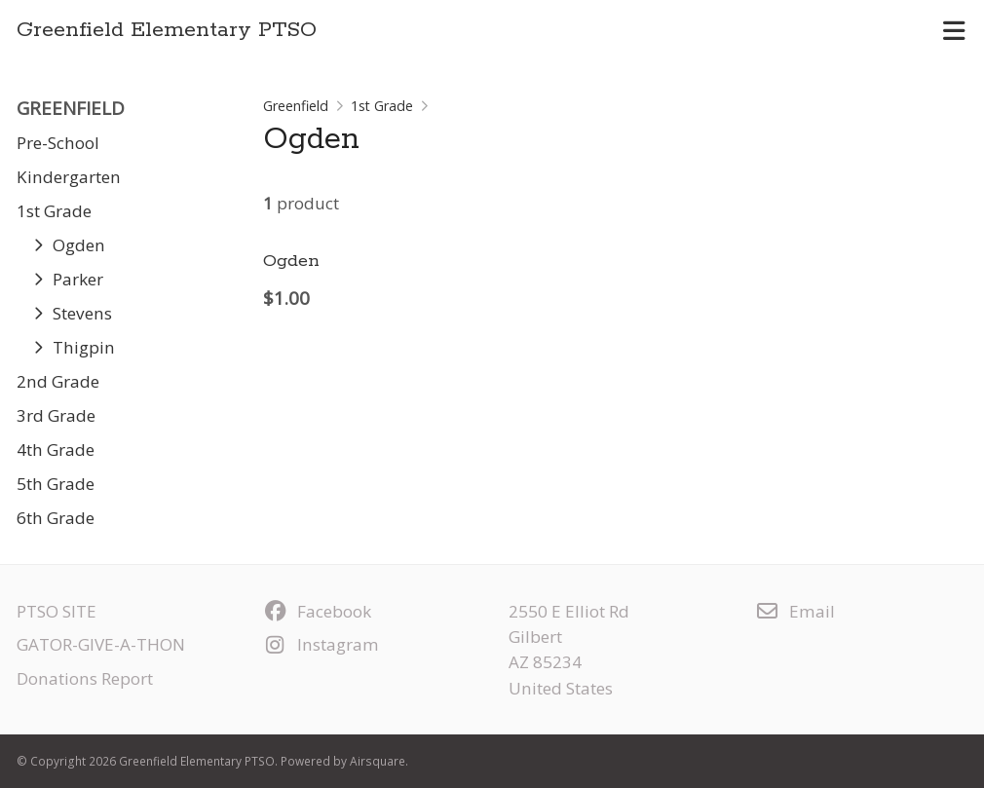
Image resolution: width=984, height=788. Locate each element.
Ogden (291, 261)
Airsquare (377, 761)
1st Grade (382, 105)
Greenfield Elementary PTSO (167, 30)
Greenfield (295, 105)
